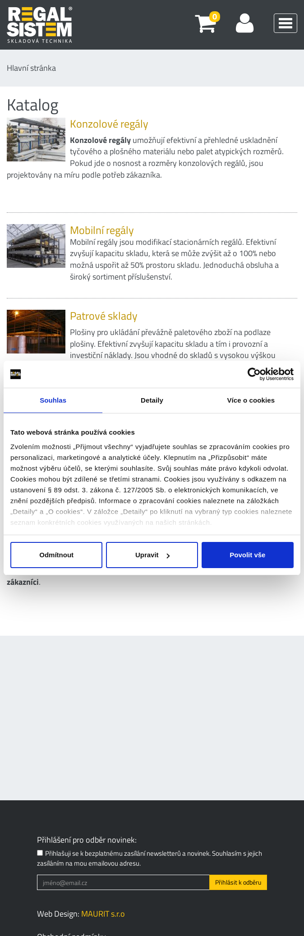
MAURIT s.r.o (103, 914)
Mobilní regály (102, 230)
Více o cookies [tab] (251, 400)
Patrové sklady (104, 315)
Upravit (152, 555)
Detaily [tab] (152, 400)
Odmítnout (56, 555)
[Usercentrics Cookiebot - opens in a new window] (254, 374)
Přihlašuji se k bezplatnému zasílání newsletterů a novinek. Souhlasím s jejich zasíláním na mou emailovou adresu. (149, 858)
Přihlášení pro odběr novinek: (87, 840)
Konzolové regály (109, 123)
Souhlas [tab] (53, 400)
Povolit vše (247, 555)
